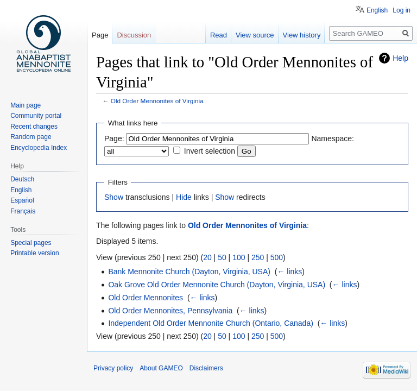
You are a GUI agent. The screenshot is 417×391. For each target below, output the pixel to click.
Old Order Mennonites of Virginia (157, 100)
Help (400, 58)
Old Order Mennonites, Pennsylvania (170, 310)
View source (255, 35)
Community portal (35, 115)
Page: (114, 138)
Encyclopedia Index (38, 148)
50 (222, 257)
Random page (30, 137)
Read (218, 35)
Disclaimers (206, 368)
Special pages (30, 243)
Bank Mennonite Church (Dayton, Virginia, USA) (189, 271)
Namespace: (332, 138)
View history (302, 35)
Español (22, 200)
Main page (25, 105)
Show (113, 197)
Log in (401, 10)
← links (289, 271)
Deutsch (22, 179)
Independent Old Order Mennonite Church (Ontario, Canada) (210, 323)
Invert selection (209, 151)
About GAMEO (161, 368)
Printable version (34, 253)
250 (257, 257)
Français (22, 211)
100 (238, 257)
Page (100, 35)
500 (276, 257)
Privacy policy (113, 368)
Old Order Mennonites (145, 297)
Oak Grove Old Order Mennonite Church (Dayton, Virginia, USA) (216, 284)
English (377, 10)
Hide (184, 197)
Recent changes (34, 126)
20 (207, 257)
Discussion (134, 35)
